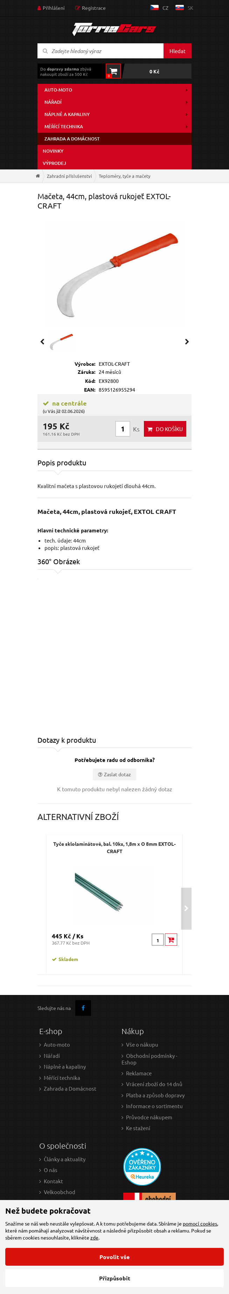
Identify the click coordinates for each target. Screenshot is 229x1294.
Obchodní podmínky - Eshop (149, 1059)
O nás (50, 1169)
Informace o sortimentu (154, 1106)
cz (165, 8)
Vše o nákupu (142, 1044)
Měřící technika (63, 126)
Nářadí (53, 102)
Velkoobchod (59, 1191)
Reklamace (139, 1073)
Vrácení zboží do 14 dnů (154, 1084)
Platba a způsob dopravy (155, 1095)
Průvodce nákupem (149, 1117)
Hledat (177, 51)
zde (94, 1237)
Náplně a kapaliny (67, 114)
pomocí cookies (200, 1223)
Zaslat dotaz (117, 774)
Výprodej (54, 163)
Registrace (94, 8)
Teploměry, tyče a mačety (124, 176)
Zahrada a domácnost (72, 139)
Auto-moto (58, 90)
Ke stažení (138, 1128)
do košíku (169, 429)
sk (190, 8)
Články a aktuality (64, 1159)
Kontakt (53, 1181)
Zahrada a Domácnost (70, 1088)
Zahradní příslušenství (69, 176)
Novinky (53, 151)
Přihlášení (54, 8)
